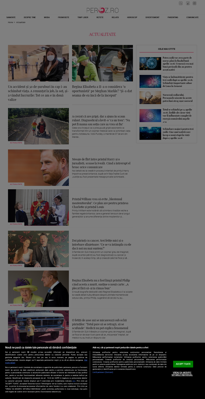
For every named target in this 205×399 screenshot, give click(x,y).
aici (73, 380)
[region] (102, 371)
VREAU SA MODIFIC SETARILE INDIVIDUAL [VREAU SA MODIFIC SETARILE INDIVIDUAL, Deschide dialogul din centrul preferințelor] (182, 374)
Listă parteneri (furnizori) (103, 372)
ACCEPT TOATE (183, 364)
